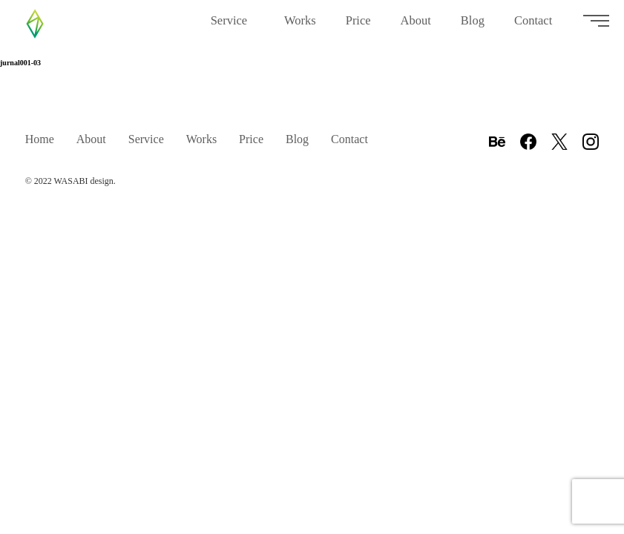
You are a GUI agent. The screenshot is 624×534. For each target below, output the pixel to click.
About (416, 30)
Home (39, 139)
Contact (536, 30)
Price (358, 26)
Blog (473, 30)
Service (232, 30)
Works (300, 30)
